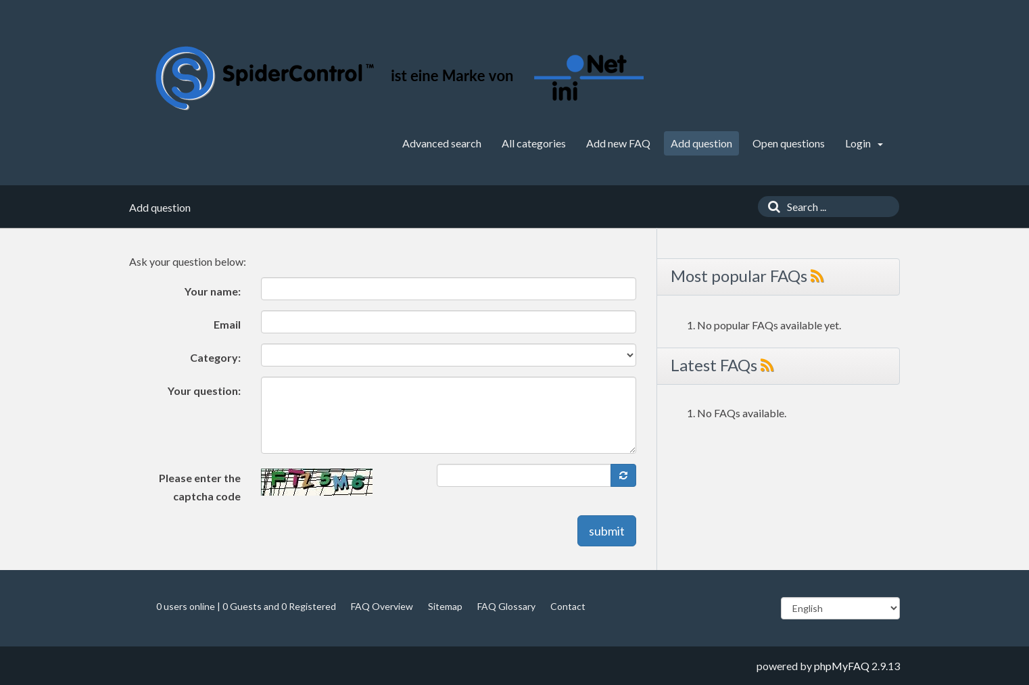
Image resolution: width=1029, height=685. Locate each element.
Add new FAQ (618, 143)
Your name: (213, 291)
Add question (701, 143)
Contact (567, 606)
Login (864, 143)
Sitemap (445, 606)
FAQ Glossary (506, 606)
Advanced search (441, 143)
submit (607, 530)
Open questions (788, 143)
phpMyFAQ (841, 665)
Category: (215, 357)
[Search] (771, 206)
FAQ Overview (382, 606)
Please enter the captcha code (200, 486)
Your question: (204, 390)
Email (227, 324)
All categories (534, 143)
